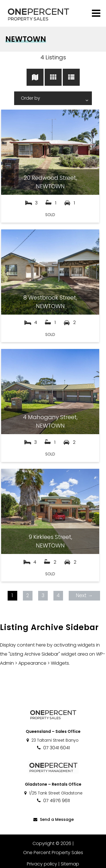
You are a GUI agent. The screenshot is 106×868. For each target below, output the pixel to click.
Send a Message (53, 819)
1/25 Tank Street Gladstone (53, 793)
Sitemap (70, 864)
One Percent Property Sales (53, 852)
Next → (84, 595)
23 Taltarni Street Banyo (52, 740)
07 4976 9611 (53, 800)
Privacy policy (42, 864)
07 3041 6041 (53, 747)
